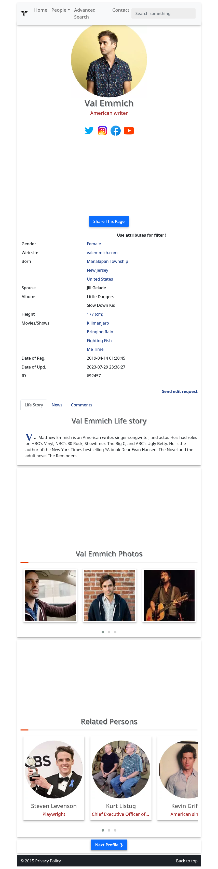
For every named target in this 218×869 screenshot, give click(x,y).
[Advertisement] (109, 176)
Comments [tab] (81, 405)
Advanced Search (85, 13)
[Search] (163, 13)
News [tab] (57, 405)
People (58, 10)
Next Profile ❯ (109, 845)
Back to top (187, 861)
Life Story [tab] (34, 405)
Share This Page (109, 221)
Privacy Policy (48, 861)
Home (40, 10)
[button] (103, 632)
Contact (120, 10)
